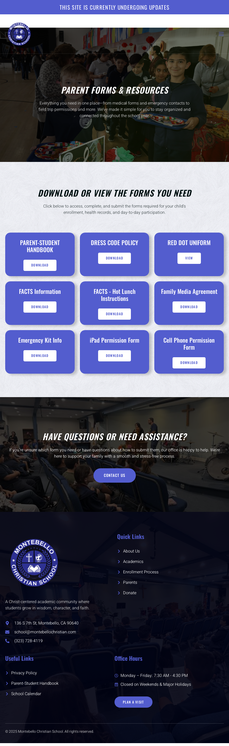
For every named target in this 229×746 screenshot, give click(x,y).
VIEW (189, 258)
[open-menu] (221, 34)
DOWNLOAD (189, 308)
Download (39, 266)
